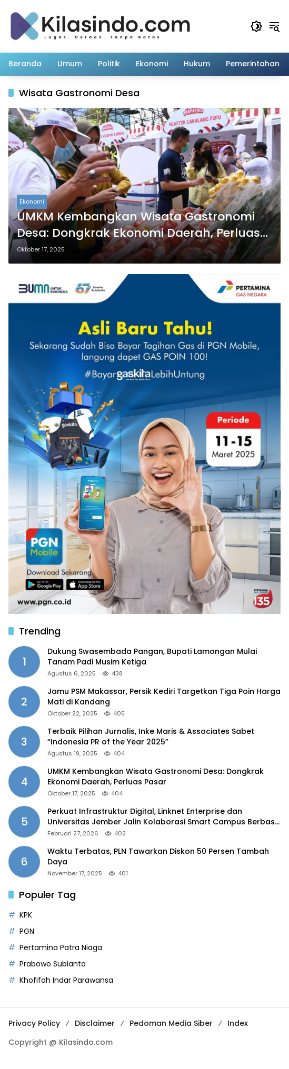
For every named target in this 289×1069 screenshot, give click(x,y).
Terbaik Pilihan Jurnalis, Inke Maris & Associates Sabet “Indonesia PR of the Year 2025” (150, 737)
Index (237, 1023)
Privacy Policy (34, 1023)
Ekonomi (31, 201)
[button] (256, 26)
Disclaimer (95, 1023)
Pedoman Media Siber (171, 1023)
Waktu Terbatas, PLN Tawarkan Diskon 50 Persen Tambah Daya (158, 856)
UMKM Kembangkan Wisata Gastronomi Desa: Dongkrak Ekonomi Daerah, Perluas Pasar (138, 225)
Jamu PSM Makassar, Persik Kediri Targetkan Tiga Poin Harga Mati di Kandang (164, 697)
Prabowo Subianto (52, 964)
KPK (25, 915)
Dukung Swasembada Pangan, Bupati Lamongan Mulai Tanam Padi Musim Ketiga (152, 657)
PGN (26, 931)
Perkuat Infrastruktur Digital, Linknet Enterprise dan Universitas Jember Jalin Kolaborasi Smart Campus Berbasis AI (164, 816)
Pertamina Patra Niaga (60, 947)
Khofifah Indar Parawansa (66, 980)
